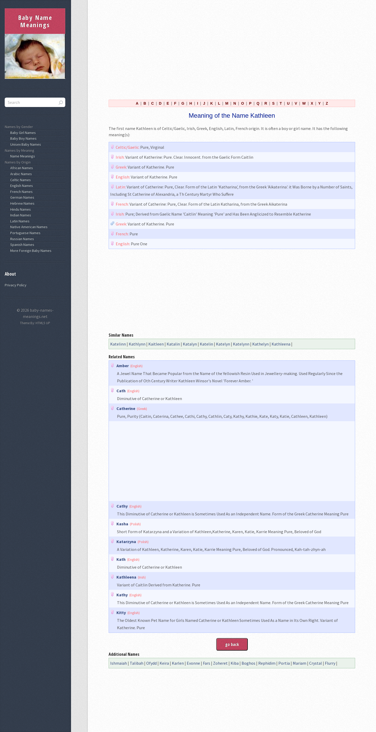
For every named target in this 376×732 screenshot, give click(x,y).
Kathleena (281, 344)
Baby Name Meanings (35, 21)
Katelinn (118, 344)
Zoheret (220, 663)
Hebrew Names (21, 203)
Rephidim (266, 663)
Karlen (178, 663)
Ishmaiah (118, 663)
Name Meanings (22, 156)
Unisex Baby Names (25, 144)
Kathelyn (260, 344)
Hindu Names (20, 209)
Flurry (330, 663)
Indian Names (20, 215)
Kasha (122, 523)
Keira (164, 663)
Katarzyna (126, 541)
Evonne (193, 663)
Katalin (173, 344)
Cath (121, 390)
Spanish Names (21, 244)
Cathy (122, 506)
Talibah (136, 663)
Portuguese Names (24, 232)
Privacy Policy (15, 285)
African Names (21, 167)
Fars (206, 663)
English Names (21, 185)
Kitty (121, 612)
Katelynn (241, 344)
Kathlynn (137, 344)
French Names (21, 191)
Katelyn (223, 344)
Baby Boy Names (23, 138)
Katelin (206, 344)
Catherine (125, 408)
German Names (21, 197)
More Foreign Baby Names (30, 250)
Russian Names (21, 238)
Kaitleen (156, 344)
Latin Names (19, 221)
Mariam (299, 663)
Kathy (122, 594)
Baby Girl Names (22, 132)
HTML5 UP (43, 323)
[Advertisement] (232, 49)
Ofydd (151, 663)
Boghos (248, 663)
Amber (122, 365)
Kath (121, 559)
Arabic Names (20, 173)
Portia (284, 663)
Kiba (235, 663)
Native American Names (28, 226)
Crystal (315, 663)
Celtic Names (20, 179)
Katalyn (190, 344)
